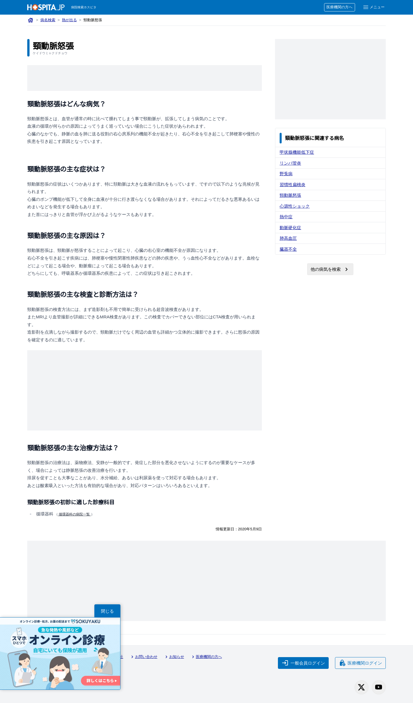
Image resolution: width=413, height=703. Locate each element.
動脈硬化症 (290, 227)
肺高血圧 (288, 238)
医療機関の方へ (339, 7)
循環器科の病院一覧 (74, 514)
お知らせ (174, 656)
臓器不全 (288, 249)
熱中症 (286, 216)
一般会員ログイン (303, 662)
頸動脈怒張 (290, 195)
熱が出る (69, 20)
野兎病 (286, 173)
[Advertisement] (144, 78)
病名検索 (47, 20)
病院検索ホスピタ (83, 7)
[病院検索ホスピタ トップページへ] (46, 7)
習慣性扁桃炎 (292, 184)
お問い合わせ (143, 656)
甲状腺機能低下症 (297, 152)
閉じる (107, 611)
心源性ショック (295, 206)
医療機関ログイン (360, 662)
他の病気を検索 (330, 269)
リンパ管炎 (290, 163)
